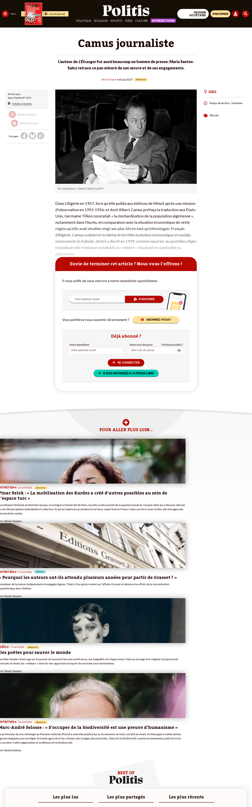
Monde (5, 758)
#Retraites (63, 747)
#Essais (214, 115)
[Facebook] (207, 778)
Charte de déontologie (52, 794)
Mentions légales (25, 794)
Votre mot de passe (141, 344)
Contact (7, 794)
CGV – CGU (76, 794)
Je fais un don (37, 739)
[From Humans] (211, 786)
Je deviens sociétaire (41, 743)
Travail (18, 736)
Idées (128, 20)
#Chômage (63, 750)
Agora (5, 736)
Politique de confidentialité (103, 794)
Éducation (20, 743)
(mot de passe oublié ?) (172, 344)
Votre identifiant (79, 344)
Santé (18, 747)
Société (116, 20)
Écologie (101, 20)
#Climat (61, 736)
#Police (61, 739)
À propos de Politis (40, 758)
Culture (141, 20)
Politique (83, 20)
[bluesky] (218, 778)
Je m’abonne (36, 747)
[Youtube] (229, 778)
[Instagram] (240, 778)
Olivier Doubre (109, 79)
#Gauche (62, 743)
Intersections (163, 20)
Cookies (143, 794)
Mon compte (36, 761)
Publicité (128, 794)
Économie (20, 739)
